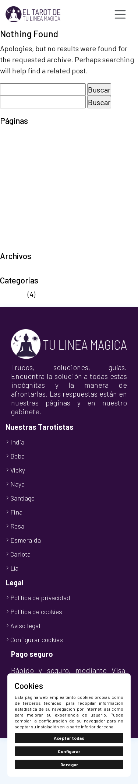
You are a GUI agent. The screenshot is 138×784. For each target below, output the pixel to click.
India (17, 442)
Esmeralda (25, 540)
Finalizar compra (26, 157)
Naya (17, 484)
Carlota (20, 554)
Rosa (17, 526)
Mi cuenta (15, 168)
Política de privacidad (35, 201)
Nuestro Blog (21, 179)
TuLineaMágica (24, 245)
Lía (14, 568)
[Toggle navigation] (120, 14)
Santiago (22, 498)
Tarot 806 (15, 212)
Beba (17, 456)
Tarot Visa (16, 223)
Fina (16, 512)
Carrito (11, 146)
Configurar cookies (36, 639)
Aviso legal (17, 134)
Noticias (13, 294)
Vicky (17, 470)
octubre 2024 (21, 269)
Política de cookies (30, 190)
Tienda (11, 234)
